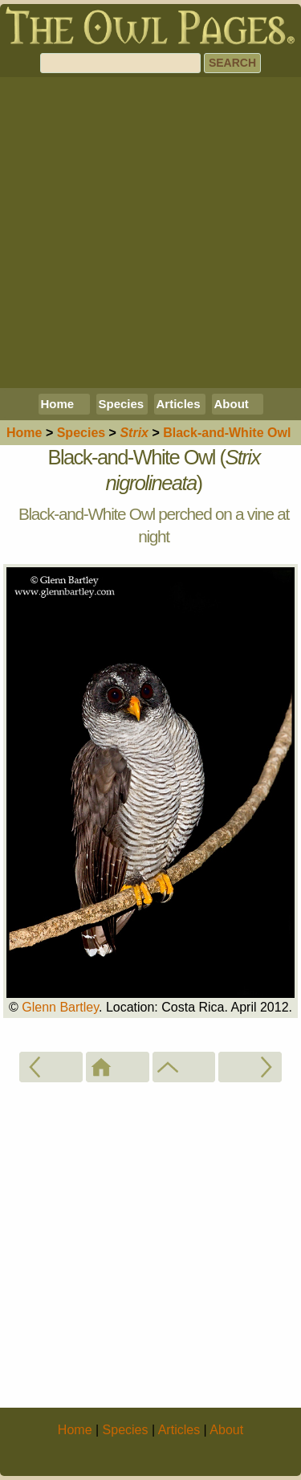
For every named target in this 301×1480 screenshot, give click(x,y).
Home (58, 404)
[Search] (120, 63)
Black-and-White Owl (227, 433)
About (231, 404)
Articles (179, 404)
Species (121, 404)
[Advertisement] (150, 232)
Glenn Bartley (60, 1007)
